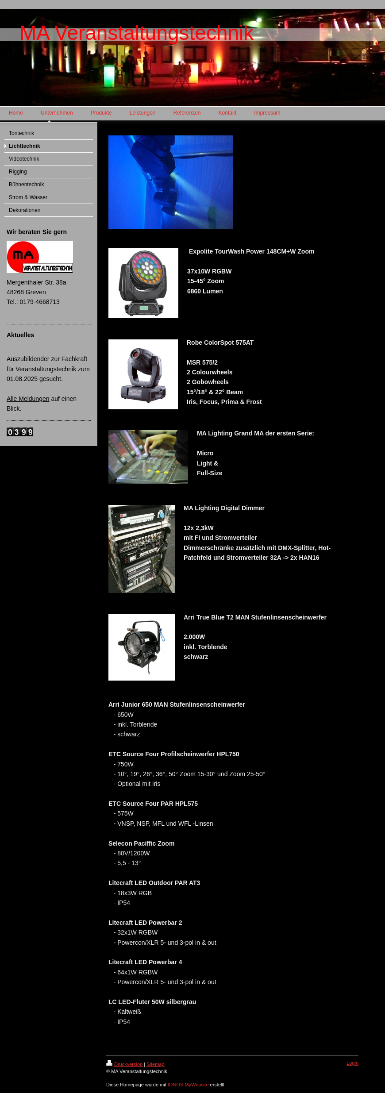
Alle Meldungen (28, 398)
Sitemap (155, 1064)
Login (352, 1063)
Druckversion (124, 1064)
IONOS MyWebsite (188, 1084)
